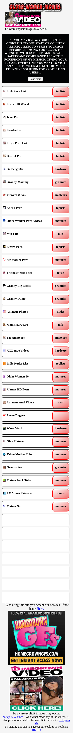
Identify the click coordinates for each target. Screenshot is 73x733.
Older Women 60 (27, 377)
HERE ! (36, 729)
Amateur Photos (27, 312)
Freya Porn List (27, 143)
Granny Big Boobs (27, 286)
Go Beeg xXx (27, 169)
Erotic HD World (27, 104)
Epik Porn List (27, 92)
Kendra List (27, 130)
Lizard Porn (27, 247)
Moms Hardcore (27, 325)
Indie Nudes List (27, 364)
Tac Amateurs (27, 338)
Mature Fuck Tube (27, 481)
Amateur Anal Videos (27, 403)
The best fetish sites (27, 273)
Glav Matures (27, 442)
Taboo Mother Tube (27, 455)
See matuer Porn (27, 260)
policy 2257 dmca (13, 716)
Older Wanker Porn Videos (27, 221)
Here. (40, 609)
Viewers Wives (27, 195)
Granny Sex (27, 468)
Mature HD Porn (27, 390)
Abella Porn (27, 208)
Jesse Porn (27, 117)
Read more (35, 79)
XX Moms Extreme (27, 494)
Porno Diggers (27, 416)
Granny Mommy (27, 182)
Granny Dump (27, 299)
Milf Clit (27, 234)
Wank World (27, 429)
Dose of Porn (27, 156)
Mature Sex (27, 506)
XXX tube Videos (27, 351)
